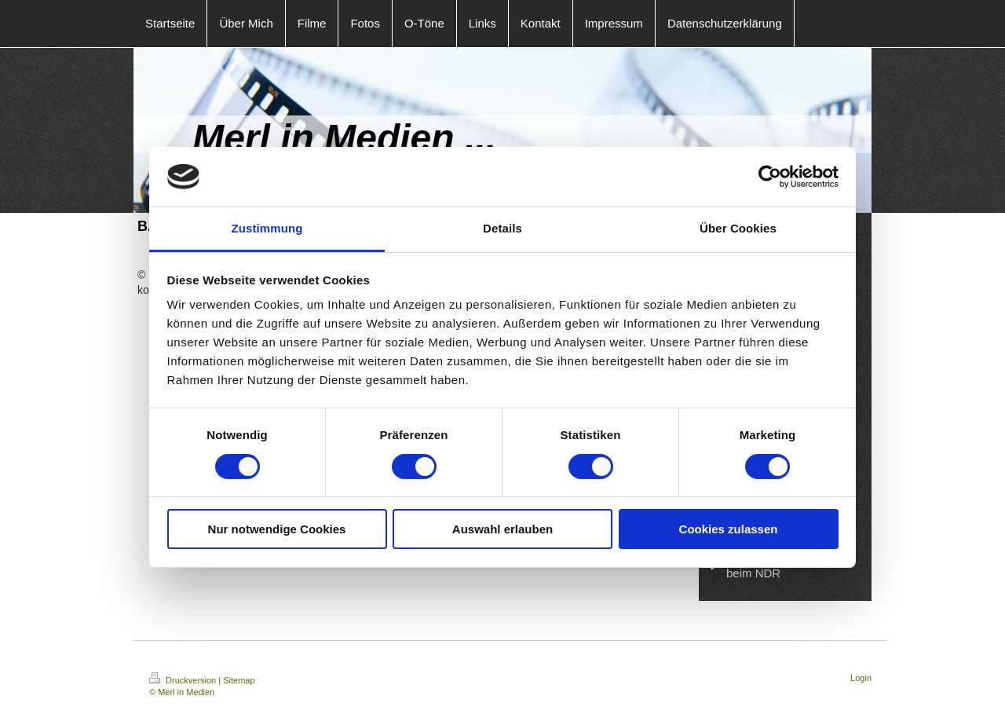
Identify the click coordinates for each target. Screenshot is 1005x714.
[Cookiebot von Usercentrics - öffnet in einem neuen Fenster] (770, 177)
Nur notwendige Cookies (277, 529)
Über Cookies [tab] (738, 228)
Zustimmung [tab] (267, 228)
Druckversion (183, 680)
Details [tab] (502, 228)
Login (861, 678)
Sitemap (238, 680)
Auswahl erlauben (502, 529)
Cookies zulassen (728, 529)
